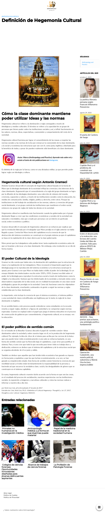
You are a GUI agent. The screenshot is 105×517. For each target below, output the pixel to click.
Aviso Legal (8, 493)
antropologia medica (10, 16)
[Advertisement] (52, 40)
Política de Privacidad (11, 497)
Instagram (53, 160)
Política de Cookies (10, 495)
